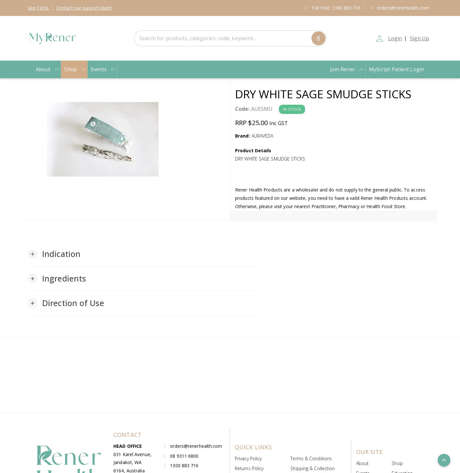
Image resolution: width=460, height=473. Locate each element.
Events (103, 69)
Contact (84, 8)
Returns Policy (249, 468)
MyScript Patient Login (396, 69)
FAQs (39, 8)
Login (394, 38)
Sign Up (419, 38)
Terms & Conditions (311, 458)
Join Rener (347, 69)
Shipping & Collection (312, 468)
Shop (74, 69)
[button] (54, 254)
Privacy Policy (248, 458)
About (47, 69)
